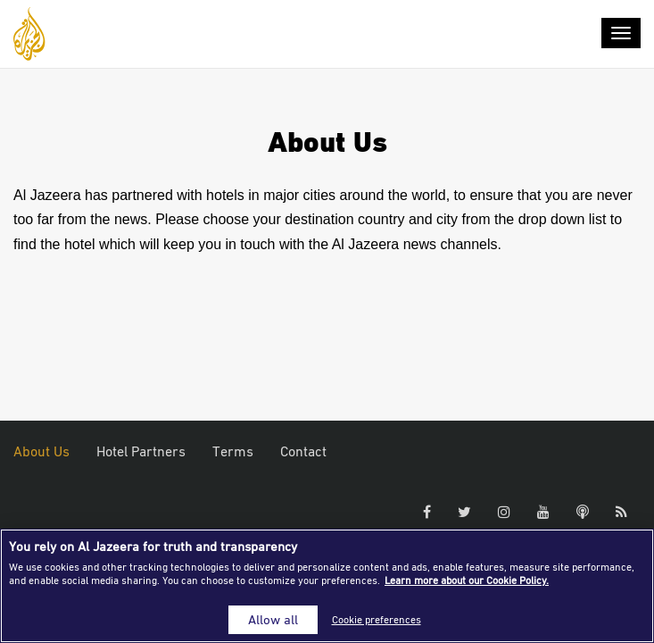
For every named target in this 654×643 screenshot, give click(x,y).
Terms (232, 451)
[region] (327, 586)
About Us (41, 451)
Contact (303, 451)
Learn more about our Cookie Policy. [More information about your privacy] (467, 580)
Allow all (273, 619)
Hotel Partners (141, 451)
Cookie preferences (376, 619)
